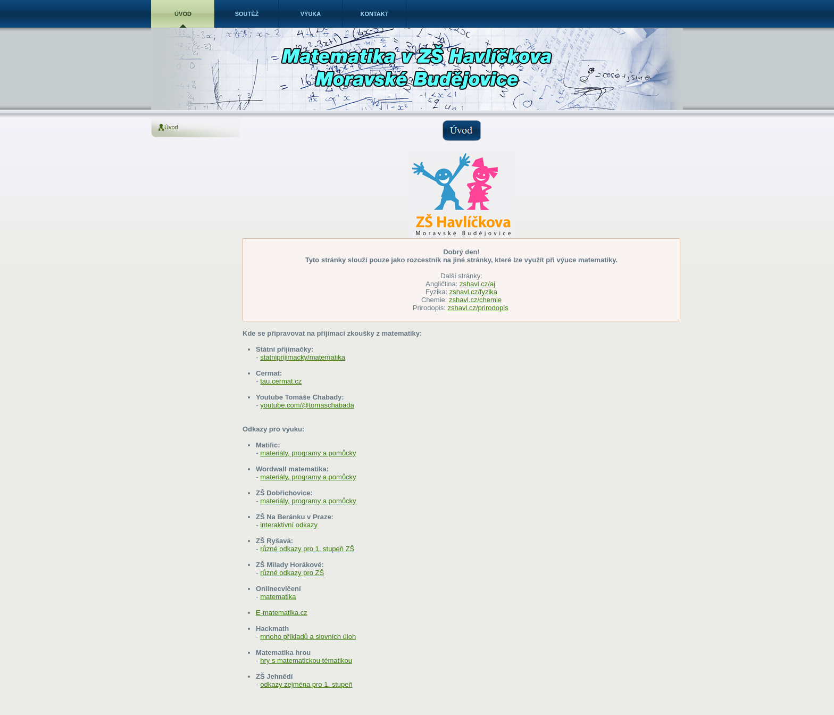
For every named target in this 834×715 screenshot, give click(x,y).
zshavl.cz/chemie (475, 300)
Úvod (182, 14)
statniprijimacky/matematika (302, 357)
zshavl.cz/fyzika (473, 292)
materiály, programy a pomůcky (308, 453)
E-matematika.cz (281, 613)
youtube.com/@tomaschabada (307, 405)
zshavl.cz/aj (477, 284)
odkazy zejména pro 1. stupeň (306, 684)
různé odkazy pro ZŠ (292, 573)
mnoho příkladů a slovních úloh (308, 637)
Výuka (311, 14)
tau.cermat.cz (281, 381)
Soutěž (247, 14)
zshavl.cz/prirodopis (477, 308)
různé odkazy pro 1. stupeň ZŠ (307, 549)
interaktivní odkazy (289, 525)
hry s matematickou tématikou (306, 660)
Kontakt (375, 14)
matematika (278, 597)
